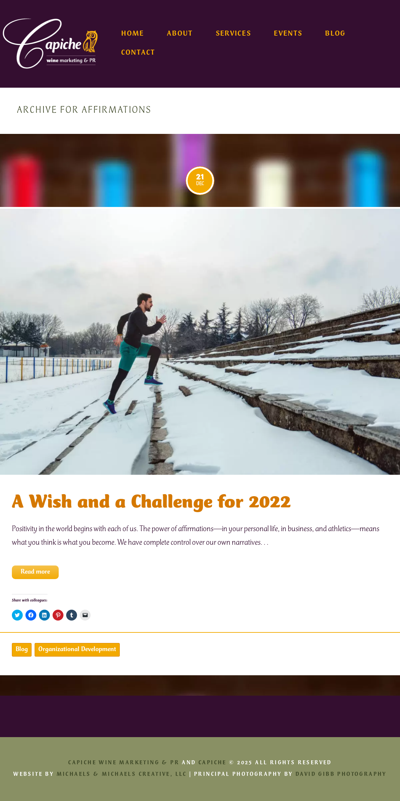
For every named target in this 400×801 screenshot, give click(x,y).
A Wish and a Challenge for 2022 (151, 503)
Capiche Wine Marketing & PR (123, 763)
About (180, 34)
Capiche (212, 763)
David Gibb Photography (341, 775)
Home (132, 34)
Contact (138, 53)
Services (233, 34)
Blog (335, 34)
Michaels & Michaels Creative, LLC (122, 775)
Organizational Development (77, 649)
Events (288, 34)
